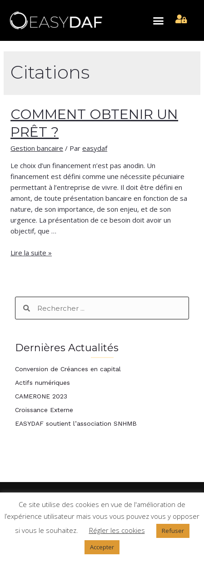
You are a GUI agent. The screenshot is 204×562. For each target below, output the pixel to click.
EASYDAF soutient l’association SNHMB (76, 423)
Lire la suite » (31, 252)
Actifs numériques (42, 382)
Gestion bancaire (36, 148)
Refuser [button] (173, 531)
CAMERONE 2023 (41, 396)
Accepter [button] (102, 547)
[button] (158, 20)
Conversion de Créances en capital (68, 369)
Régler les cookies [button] (117, 530)
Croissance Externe (44, 409)
